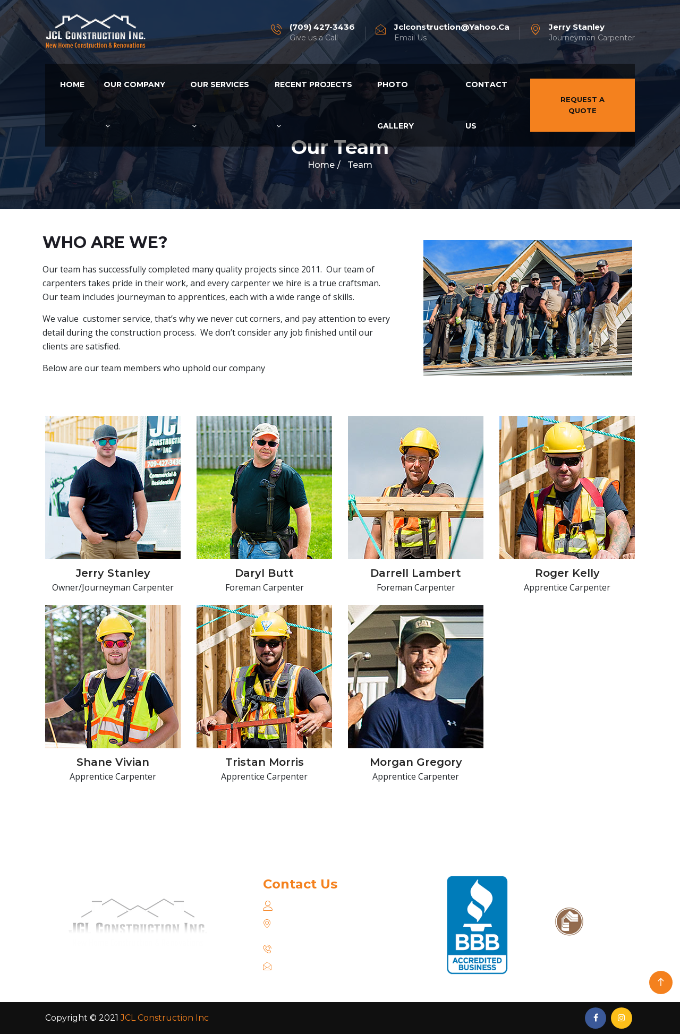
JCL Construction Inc (165, 1018)
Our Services (219, 105)
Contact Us (486, 105)
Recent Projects (313, 105)
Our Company (134, 105)
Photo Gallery (395, 105)
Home (72, 84)
